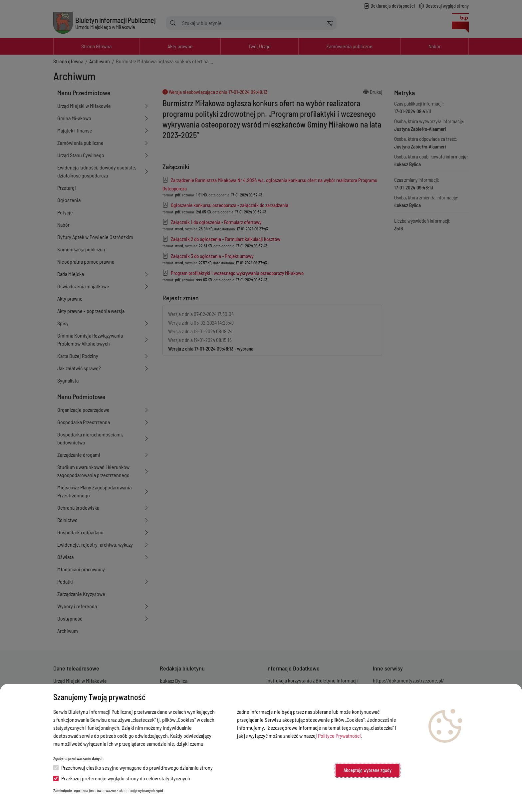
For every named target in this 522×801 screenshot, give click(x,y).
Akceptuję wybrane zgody (368, 770)
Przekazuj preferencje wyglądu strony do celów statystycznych (121, 778)
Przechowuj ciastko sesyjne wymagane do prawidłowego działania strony (133, 767)
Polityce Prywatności (339, 735)
